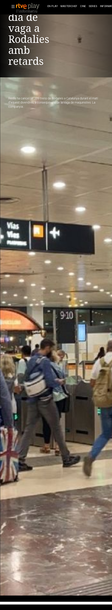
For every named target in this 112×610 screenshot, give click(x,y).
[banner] (31, 6)
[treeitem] (52, 6)
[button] (12, 6)
